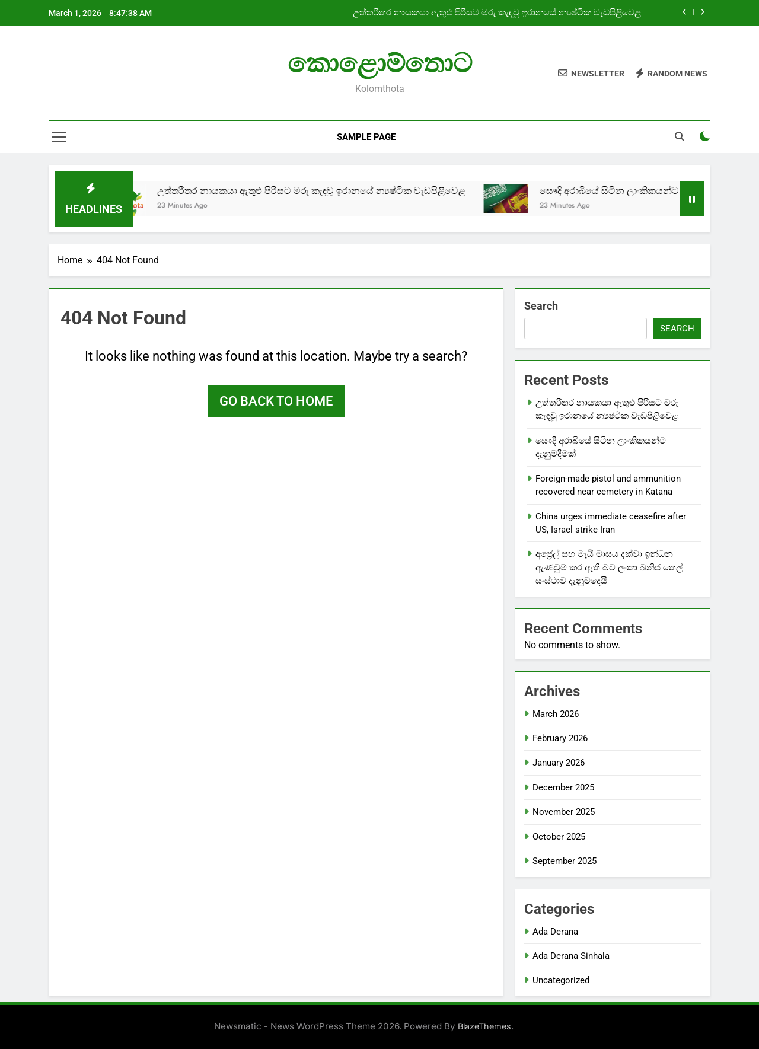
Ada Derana (555, 931)
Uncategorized (560, 980)
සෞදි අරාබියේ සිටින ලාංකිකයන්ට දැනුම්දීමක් (645, 190)
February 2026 (560, 738)
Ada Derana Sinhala (571, 956)
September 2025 (564, 861)
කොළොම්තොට (380, 63)
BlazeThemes (484, 1026)
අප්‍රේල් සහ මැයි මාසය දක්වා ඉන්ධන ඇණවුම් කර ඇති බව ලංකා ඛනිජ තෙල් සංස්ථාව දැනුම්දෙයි (609, 567)
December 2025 (563, 787)
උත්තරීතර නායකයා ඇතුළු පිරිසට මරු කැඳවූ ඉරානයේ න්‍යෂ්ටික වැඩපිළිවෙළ (497, 13)
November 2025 (563, 811)
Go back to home (276, 401)
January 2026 (558, 762)
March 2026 (555, 714)
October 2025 (558, 836)
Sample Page (366, 137)
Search (541, 305)
